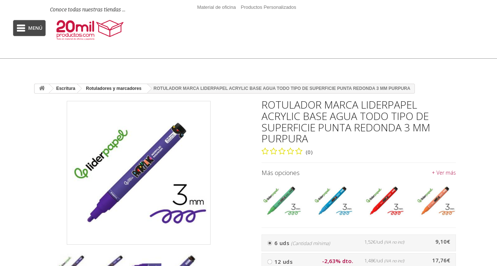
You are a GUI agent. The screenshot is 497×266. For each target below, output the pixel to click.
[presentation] (234, 264)
